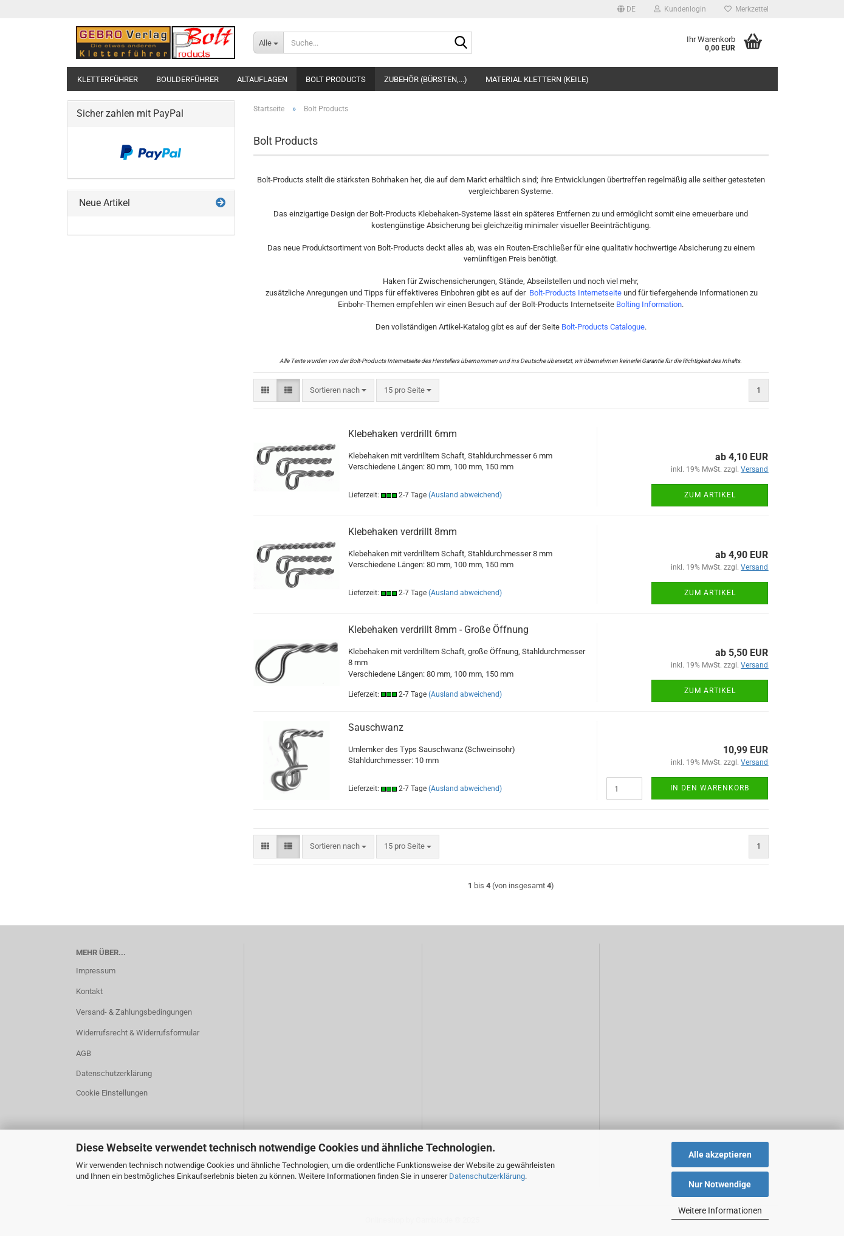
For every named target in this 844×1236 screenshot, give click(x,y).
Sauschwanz (375, 727)
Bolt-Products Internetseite (575, 292)
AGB (83, 1053)
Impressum (95, 970)
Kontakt (89, 991)
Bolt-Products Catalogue (603, 326)
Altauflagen (262, 79)
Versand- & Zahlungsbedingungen (134, 1012)
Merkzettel (746, 9)
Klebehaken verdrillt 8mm (402, 531)
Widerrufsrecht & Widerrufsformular (137, 1032)
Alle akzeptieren (720, 1154)
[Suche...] (268, 43)
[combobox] (338, 390)
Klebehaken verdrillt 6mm (402, 434)
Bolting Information (649, 304)
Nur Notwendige (719, 1184)
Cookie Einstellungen (112, 1092)
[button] (626, 9)
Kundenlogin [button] (680, 9)
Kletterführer (107, 79)
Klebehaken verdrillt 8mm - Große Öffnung (438, 629)
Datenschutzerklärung (487, 1176)
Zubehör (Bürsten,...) (425, 79)
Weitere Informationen (720, 1210)
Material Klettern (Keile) (537, 79)
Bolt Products (336, 79)
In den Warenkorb (709, 788)
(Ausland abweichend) (465, 495)
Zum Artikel (710, 495)
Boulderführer (187, 79)
